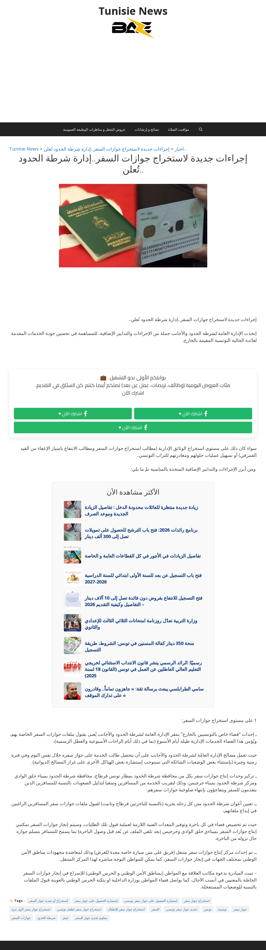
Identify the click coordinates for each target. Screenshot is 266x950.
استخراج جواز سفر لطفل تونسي (79, 909)
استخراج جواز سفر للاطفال (126, 909)
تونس (207, 909)
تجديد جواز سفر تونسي (181, 909)
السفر (155, 909)
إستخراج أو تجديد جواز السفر (48, 900)
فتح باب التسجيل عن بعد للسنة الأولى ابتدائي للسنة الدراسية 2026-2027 (143, 578)
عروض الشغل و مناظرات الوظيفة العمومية (94, 129)
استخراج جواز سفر (197, 900)
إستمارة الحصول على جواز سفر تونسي (150, 900)
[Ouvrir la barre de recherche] (200, 129)
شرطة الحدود (46, 918)
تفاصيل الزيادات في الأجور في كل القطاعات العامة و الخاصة (143, 556)
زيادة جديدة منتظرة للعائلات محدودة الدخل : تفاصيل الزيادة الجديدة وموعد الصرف (141, 510)
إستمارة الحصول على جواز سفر (96, 900)
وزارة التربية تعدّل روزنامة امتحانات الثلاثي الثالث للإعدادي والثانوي (141, 623)
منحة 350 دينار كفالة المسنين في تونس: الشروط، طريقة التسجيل (139, 646)
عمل (65, 918)
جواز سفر (240, 909)
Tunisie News (133, 11)
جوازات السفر (21, 918)
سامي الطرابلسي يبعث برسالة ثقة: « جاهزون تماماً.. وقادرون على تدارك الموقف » (144, 692)
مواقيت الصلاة (178, 129)
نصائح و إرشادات (147, 129)
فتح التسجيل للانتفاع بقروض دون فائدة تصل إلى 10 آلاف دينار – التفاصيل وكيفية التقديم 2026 (143, 601)
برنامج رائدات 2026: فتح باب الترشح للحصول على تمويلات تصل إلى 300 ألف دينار (141, 533)
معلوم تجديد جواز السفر (91, 918)
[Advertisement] (133, 83)
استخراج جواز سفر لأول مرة (31, 909)
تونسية (222, 909)
